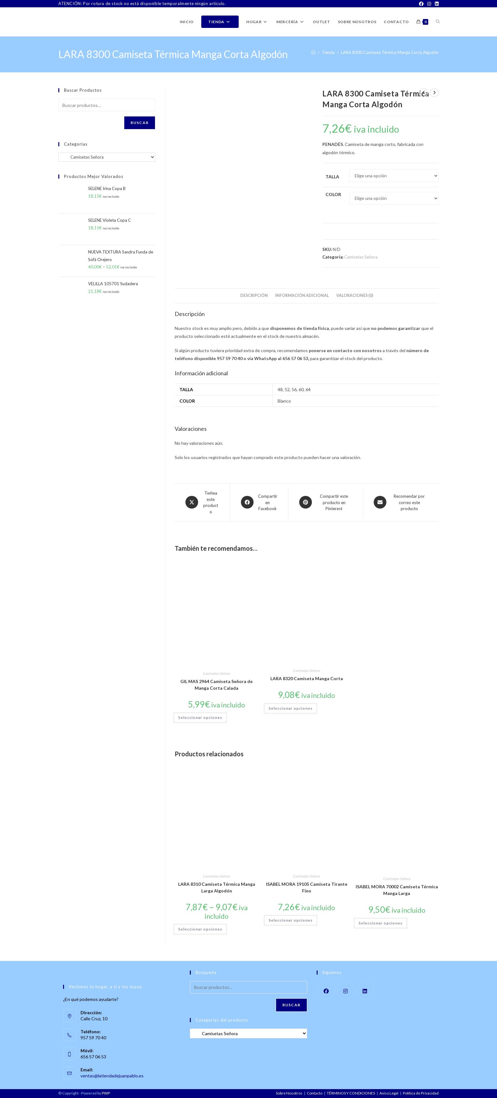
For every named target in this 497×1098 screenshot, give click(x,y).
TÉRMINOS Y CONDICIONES (351, 1093)
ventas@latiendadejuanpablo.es (112, 1075)
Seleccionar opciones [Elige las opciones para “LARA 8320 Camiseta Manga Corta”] (290, 708)
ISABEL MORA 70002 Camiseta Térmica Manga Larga (397, 890)
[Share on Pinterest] (325, 502)
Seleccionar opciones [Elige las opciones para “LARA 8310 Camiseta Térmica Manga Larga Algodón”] (200, 929)
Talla (332, 176)
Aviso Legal (388, 1093)
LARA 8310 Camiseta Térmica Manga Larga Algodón (216, 887)
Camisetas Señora (361, 257)
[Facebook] (421, 4)
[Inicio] (313, 52)
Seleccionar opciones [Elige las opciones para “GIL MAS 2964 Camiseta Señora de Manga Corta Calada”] (200, 717)
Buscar (140, 122)
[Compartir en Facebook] (259, 502)
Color (333, 194)
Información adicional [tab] (302, 295)
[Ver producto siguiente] (434, 92)
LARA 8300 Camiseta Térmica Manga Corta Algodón (390, 52)
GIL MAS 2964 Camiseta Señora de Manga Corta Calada (216, 685)
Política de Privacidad (421, 1093)
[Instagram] (429, 4)
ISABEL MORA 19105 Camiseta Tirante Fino (306, 887)
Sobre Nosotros (289, 1093)
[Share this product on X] (202, 502)
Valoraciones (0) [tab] (354, 295)
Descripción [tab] (254, 295)
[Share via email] (401, 502)
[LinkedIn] (436, 4)
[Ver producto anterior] (423, 92)
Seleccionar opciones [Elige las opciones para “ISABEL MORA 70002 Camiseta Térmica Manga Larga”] (380, 923)
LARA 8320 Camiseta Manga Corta (306, 678)
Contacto (314, 1093)
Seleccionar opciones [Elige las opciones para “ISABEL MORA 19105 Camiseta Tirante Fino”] (290, 920)
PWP (106, 1093)
